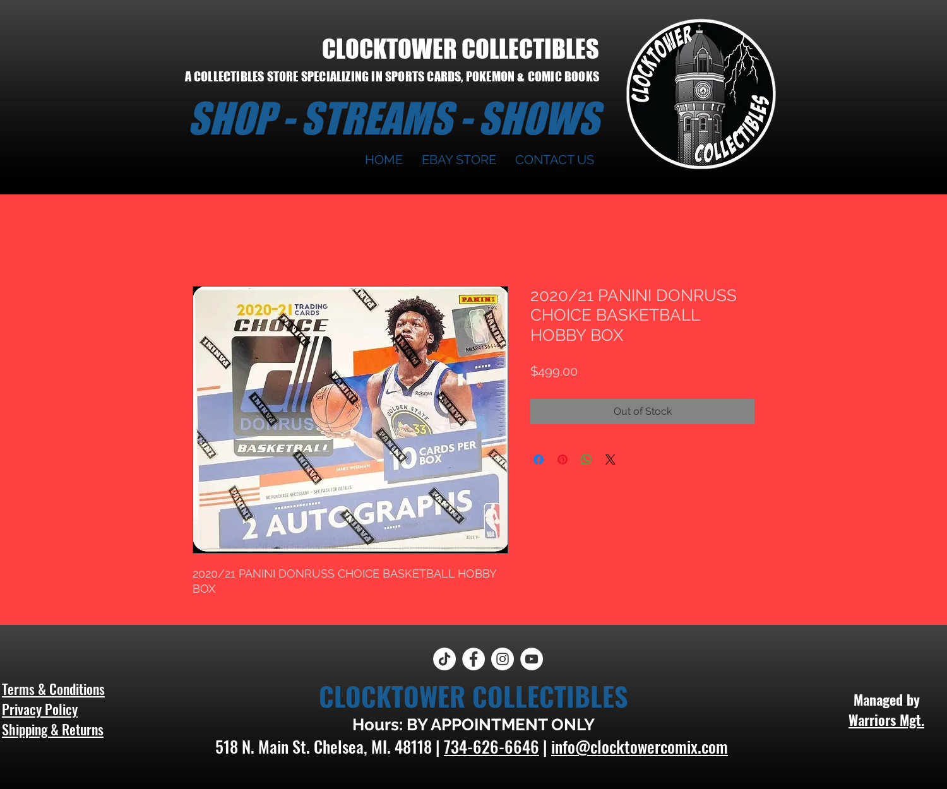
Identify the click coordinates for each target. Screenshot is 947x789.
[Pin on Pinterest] (562, 459)
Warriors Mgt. (886, 719)
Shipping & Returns (53, 729)
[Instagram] (502, 659)
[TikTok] (444, 659)
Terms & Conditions (53, 689)
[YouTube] (531, 659)
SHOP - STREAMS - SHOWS (393, 118)
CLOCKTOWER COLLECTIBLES (460, 48)
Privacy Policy (40, 709)
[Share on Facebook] (538, 459)
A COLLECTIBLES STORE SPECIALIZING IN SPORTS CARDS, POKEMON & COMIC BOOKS (392, 76)
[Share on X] (610, 459)
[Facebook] (473, 659)
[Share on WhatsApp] (586, 459)
